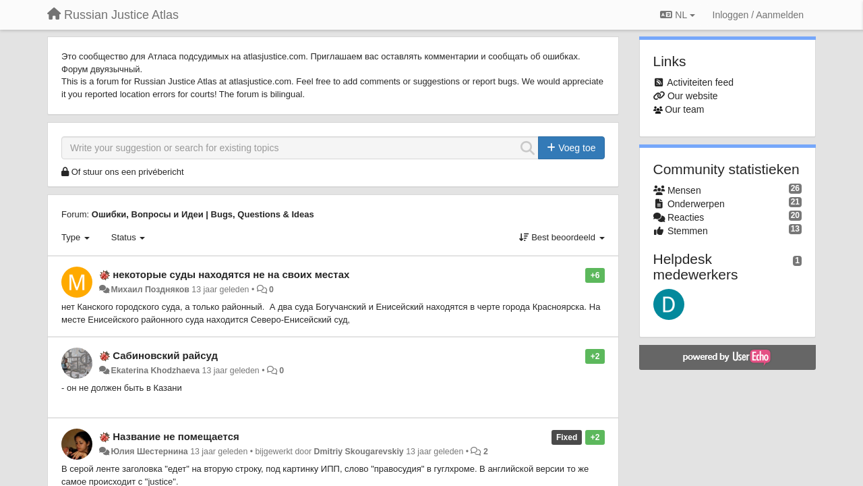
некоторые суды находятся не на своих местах (231, 274)
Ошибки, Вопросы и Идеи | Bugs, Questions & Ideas (203, 214)
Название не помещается (176, 436)
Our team (684, 109)
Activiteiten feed (700, 82)
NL (677, 14)
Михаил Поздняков (150, 289)
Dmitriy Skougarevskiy (359, 451)
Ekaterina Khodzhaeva (155, 370)
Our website (692, 95)
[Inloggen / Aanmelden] (758, 14)
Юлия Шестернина (149, 451)
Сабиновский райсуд (165, 355)
